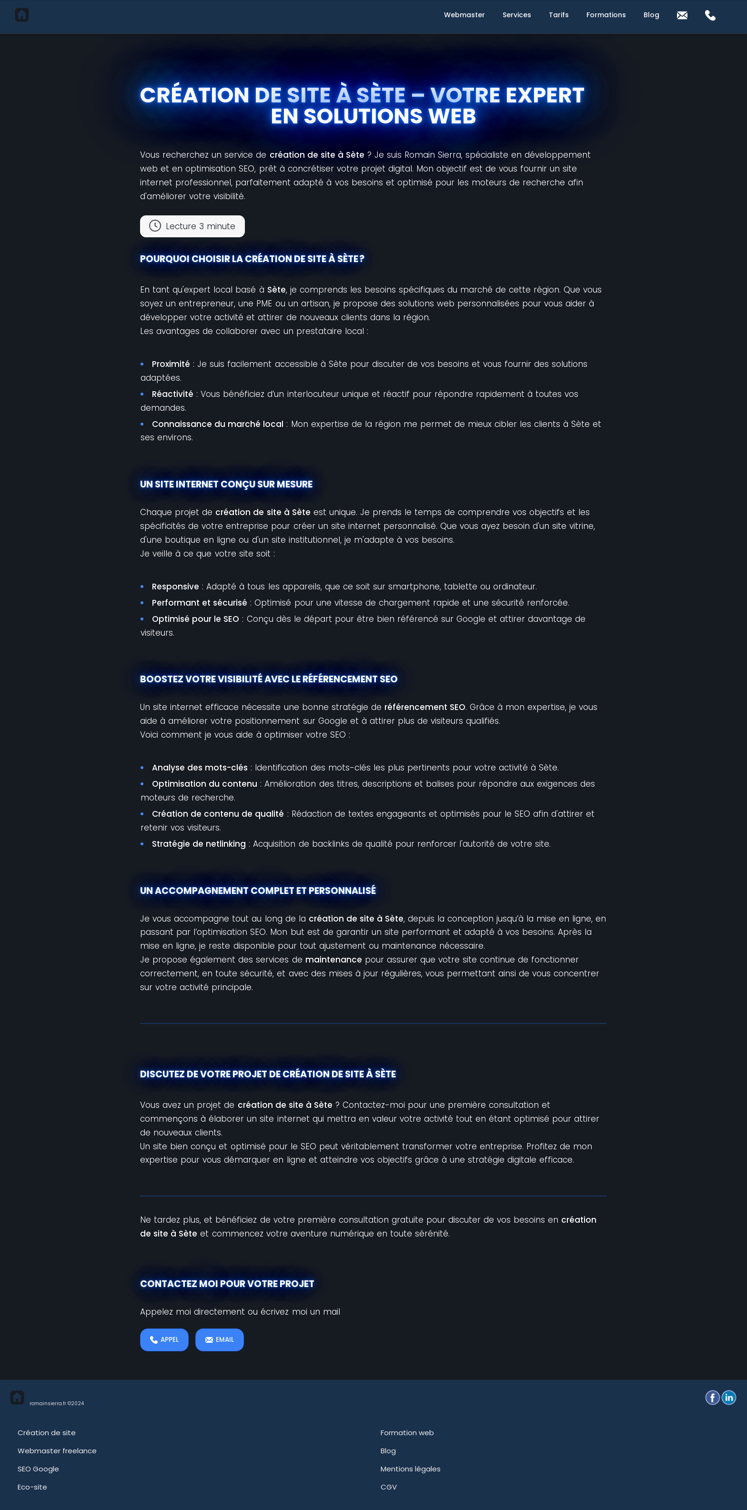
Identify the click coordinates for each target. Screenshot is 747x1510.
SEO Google (38, 1469)
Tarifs (559, 15)
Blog (651, 15)
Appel (164, 1339)
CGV (389, 1487)
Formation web (407, 1433)
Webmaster (464, 15)
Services (517, 15)
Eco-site (32, 1487)
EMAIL (219, 1339)
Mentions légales (411, 1469)
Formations (606, 15)
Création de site (47, 1433)
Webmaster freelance (57, 1451)
